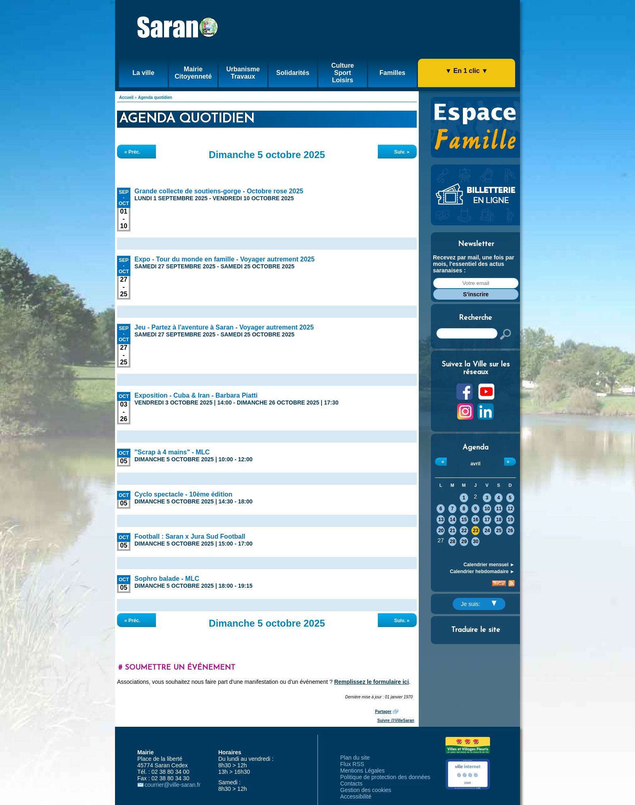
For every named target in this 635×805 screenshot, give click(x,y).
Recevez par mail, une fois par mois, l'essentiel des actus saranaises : (473, 264)
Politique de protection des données (385, 777)
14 (452, 519)
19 (510, 519)
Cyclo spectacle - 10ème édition (183, 494)
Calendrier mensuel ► (489, 564)
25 (498, 530)
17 (487, 519)
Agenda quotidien (155, 97)
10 (487, 509)
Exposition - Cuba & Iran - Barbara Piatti (196, 395)
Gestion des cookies (365, 790)
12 (510, 509)
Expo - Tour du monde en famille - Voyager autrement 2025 (224, 259)
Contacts (351, 783)
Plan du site (355, 757)
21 (452, 530)
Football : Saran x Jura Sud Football (189, 536)
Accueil (126, 97)
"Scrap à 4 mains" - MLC (172, 452)
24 (487, 530)
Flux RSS (352, 764)
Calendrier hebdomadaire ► (482, 571)
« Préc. (132, 152)
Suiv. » (401, 152)
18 (498, 519)
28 (452, 541)
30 (475, 541)
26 (510, 530)
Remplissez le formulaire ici (371, 682)
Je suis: (478, 604)
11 (498, 509)
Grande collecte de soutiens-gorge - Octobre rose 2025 (218, 191)
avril (476, 464)
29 (464, 541)
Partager (383, 711)
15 (464, 519)
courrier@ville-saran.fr (172, 784)
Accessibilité (355, 796)
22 (464, 530)
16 (475, 519)
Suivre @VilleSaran (395, 720)
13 (440, 519)
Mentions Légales (362, 770)
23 (475, 530)
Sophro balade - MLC (166, 578)
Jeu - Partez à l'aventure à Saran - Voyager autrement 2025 (224, 327)
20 (440, 530)
